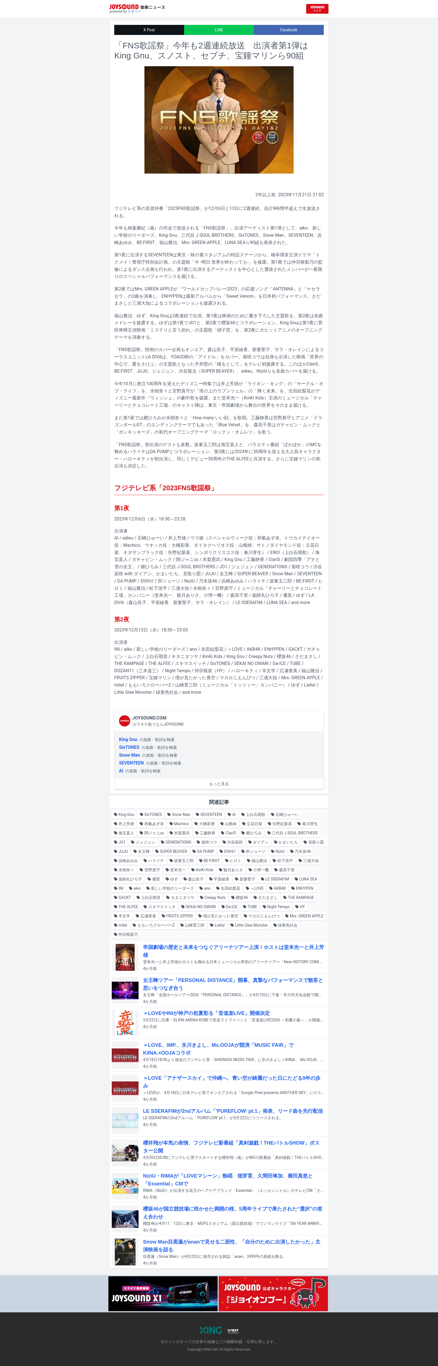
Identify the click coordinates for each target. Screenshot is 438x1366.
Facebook (288, 30)
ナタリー (134, 11)
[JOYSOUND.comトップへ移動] (317, 9)
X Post (149, 30)
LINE (219, 30)
